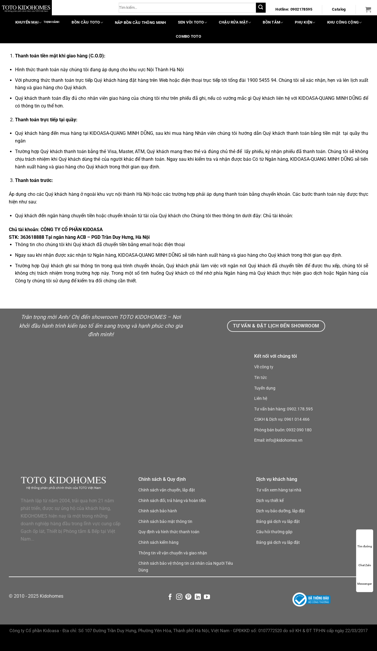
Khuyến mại (28, 22)
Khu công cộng (344, 22)
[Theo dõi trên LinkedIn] (198, 609)
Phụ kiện (305, 22)
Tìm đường (364, 541)
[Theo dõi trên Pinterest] (188, 609)
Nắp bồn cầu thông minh (140, 22)
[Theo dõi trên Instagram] (179, 609)
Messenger (364, 578)
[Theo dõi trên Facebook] (170, 609)
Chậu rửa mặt (235, 22)
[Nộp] (261, 8)
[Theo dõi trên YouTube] (207, 609)
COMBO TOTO (188, 36)
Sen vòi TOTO (192, 22)
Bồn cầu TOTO (87, 22)
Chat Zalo (364, 559)
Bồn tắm (273, 22)
